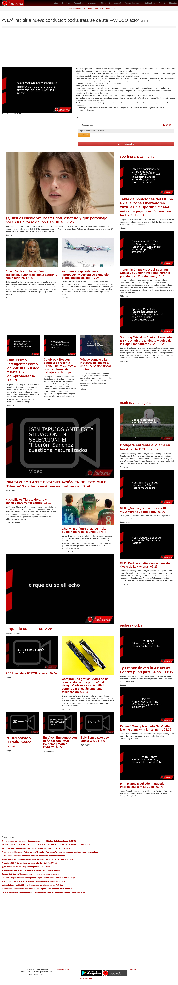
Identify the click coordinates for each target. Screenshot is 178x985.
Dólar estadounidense (77, 8)
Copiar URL (83, 135)
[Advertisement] (89, 49)
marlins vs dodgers (135, 402)
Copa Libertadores (107, 8)
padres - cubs (131, 625)
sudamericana (92, 8)
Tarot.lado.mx (131, 969)
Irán (64, 8)
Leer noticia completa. (126, 144)
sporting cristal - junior (138, 156)
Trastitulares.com (85, 979)
